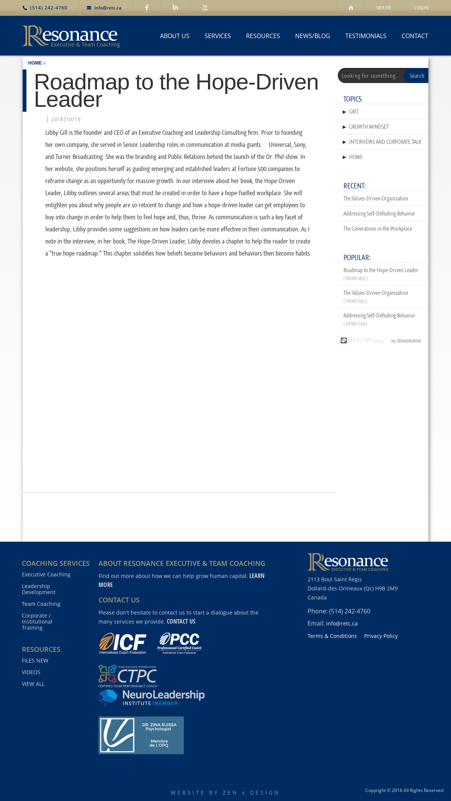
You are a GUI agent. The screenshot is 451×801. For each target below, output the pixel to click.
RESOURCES (263, 36)
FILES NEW (35, 661)
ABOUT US (174, 36)
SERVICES (218, 36)
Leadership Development (38, 589)
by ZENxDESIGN (379, 341)
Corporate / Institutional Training (37, 622)
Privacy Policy (381, 636)
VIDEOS (31, 672)
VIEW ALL (33, 684)
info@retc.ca (108, 8)
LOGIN (421, 8)
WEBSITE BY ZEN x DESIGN (225, 792)
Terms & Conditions (332, 636)
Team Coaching (41, 604)
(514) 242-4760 (49, 8)
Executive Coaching (46, 574)
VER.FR (383, 8)
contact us (181, 621)
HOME (35, 63)
